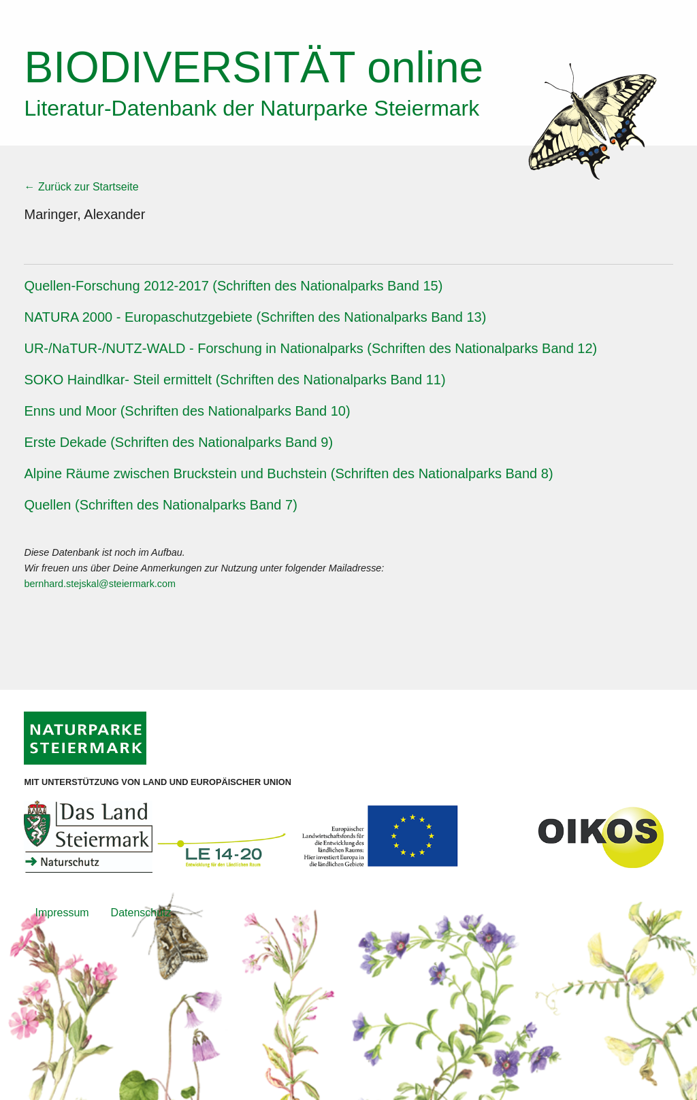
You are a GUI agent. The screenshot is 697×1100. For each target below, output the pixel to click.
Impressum (61, 912)
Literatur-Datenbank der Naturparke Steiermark (251, 108)
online (253, 67)
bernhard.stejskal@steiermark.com (100, 583)
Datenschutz (141, 912)
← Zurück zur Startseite (81, 187)
